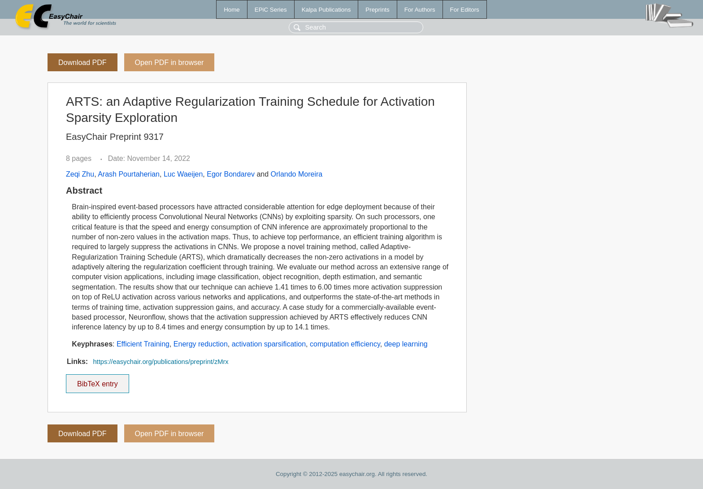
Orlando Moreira (297, 174)
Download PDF (82, 62)
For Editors (464, 9)
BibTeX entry (97, 381)
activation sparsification (269, 344)
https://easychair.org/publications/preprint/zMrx (160, 361)
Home (232, 9)
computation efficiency (345, 344)
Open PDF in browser (169, 62)
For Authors (419, 9)
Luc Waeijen (183, 174)
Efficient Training (143, 344)
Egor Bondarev (231, 174)
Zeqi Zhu (80, 174)
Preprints (377, 9)
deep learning (406, 344)
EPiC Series (271, 9)
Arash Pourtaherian (129, 174)
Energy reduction (201, 344)
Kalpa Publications (326, 9)
